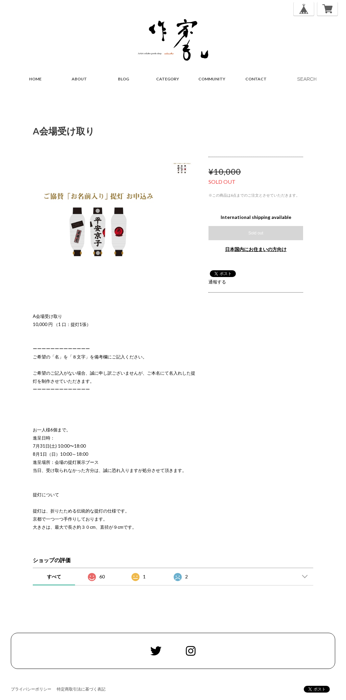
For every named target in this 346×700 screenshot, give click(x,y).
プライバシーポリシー (31, 689)
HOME (35, 78)
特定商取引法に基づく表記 (81, 689)
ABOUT (79, 78)
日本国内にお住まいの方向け (256, 249)
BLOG (123, 78)
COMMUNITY (211, 78)
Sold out (255, 233)
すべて (54, 576)
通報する (217, 281)
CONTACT (256, 78)
